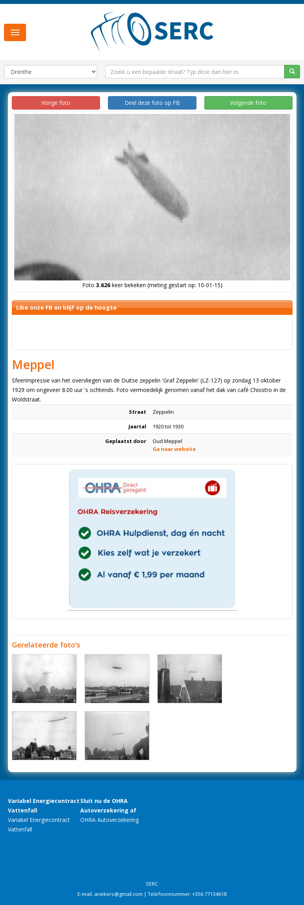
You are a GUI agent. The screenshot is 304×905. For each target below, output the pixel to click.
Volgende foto (248, 102)
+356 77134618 (209, 893)
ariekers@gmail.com (118, 893)
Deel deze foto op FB (152, 102)
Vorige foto (56, 102)
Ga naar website (174, 448)
